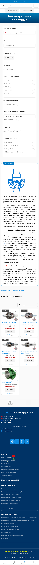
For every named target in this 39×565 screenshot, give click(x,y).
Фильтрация (9, 58)
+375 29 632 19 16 (12, 10)
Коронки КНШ (5, 538)
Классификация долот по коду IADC (12, 492)
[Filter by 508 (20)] (18, 93)
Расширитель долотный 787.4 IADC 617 (10, 323)
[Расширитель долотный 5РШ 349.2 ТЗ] (10, 374)
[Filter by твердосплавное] (10, 105)
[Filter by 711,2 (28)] (18, 80)
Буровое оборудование (8, 472)
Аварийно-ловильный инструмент (12, 535)
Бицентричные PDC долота (10, 529)
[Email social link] (14, 1)
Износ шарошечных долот (9, 489)
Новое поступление (8, 457)
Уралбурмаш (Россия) (10, 384)
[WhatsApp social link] (18, 1)
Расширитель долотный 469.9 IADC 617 (29, 352)
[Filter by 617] (11, 131)
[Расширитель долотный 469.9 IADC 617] (29, 344)
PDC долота (5, 463)
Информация (8, 485)
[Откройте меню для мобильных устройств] (3, 6)
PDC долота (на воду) (8, 523)
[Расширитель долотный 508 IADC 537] (10, 344)
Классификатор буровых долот (11, 497)
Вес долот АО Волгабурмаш (10, 503)
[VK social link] (21, 1)
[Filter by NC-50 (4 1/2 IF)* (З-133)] (18, 145)
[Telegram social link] (23, 1)
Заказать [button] (10, 331)
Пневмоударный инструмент (10, 469)
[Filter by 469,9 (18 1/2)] (18, 90)
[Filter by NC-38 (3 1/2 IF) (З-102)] (18, 148)
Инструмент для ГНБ (10, 480)
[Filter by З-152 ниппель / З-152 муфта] (18, 152)
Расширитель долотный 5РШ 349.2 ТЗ (10, 381)
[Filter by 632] (17, 131)
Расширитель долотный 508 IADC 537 (10, 352)
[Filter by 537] (5, 131)
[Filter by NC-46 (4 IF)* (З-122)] (18, 142)
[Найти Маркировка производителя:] (19, 116)
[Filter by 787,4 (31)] (18, 83)
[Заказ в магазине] (27, 305)
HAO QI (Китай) (10, 326)
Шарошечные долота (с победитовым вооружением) (18, 520)
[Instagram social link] (16, 1)
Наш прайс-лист (9, 514)
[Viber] (25, 1)
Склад (4, 454)
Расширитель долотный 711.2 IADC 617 (29, 323)
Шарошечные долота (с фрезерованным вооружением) (19, 518)
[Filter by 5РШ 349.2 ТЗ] (10, 120)
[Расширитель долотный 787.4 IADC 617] (10, 315)
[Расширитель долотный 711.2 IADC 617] (29, 315)
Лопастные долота (7, 466)
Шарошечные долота (8, 460)
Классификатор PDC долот (9, 495)
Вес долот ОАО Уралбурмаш (10, 500)
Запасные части (6, 475)
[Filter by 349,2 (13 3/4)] (18, 87)
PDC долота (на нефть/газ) (9, 526)
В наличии (9, 69)
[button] (25, 290)
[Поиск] (20, 6)
